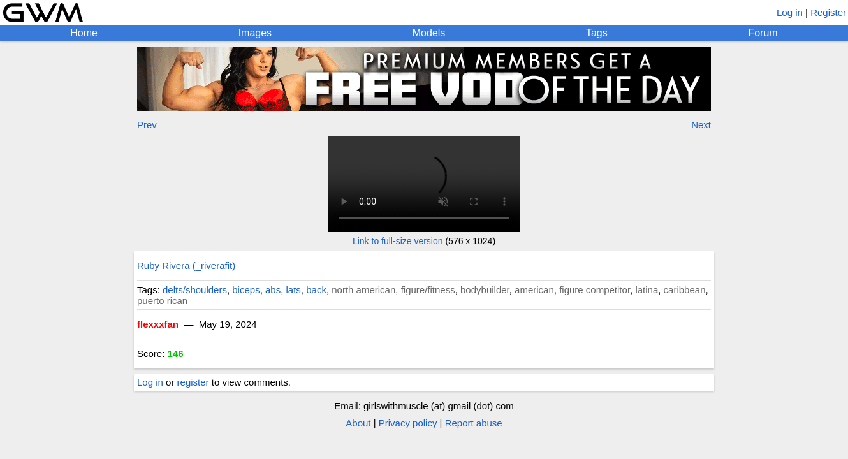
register (193, 382)
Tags (597, 32)
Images (255, 32)
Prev (147, 124)
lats (293, 289)
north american (363, 289)
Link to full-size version (398, 241)
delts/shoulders (195, 289)
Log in (790, 12)
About (358, 423)
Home (84, 32)
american (534, 289)
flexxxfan (158, 324)
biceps (246, 289)
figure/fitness (428, 289)
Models (429, 32)
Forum (762, 32)
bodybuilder (484, 289)
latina (646, 289)
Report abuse (473, 423)
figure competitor (594, 289)
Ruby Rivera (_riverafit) (186, 265)
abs (273, 289)
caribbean (685, 289)
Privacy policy (408, 423)
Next (701, 124)
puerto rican (162, 300)
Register (828, 12)
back (316, 289)
